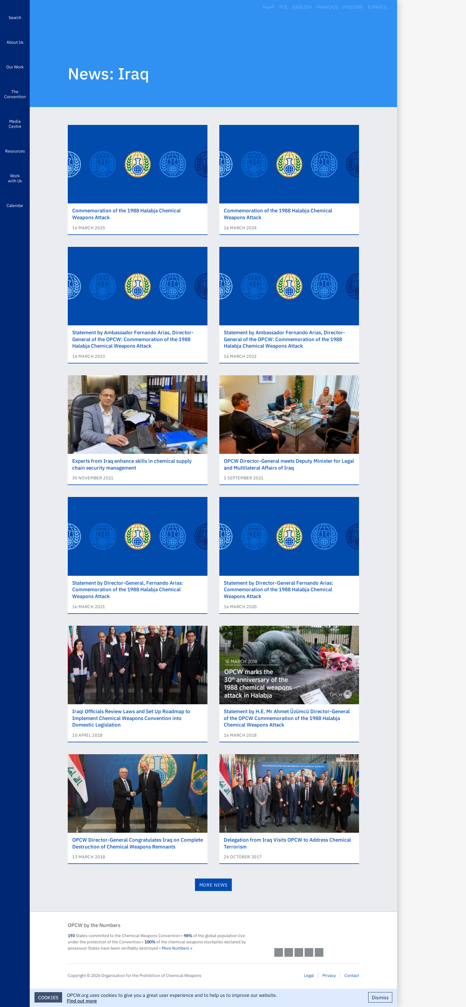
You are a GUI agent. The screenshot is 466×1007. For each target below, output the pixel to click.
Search (15, 17)
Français (327, 7)
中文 (283, 6)
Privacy (329, 975)
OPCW (316, 931)
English (302, 7)
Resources (15, 151)
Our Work (14, 67)
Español (378, 7)
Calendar (15, 205)
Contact (351, 975)
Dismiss (380, 997)
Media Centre (15, 123)
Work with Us (15, 177)
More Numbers (175, 948)
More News (213, 884)
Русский (353, 7)
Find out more (82, 1000)
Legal (309, 975)
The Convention (15, 93)
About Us (15, 42)
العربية (268, 6)
